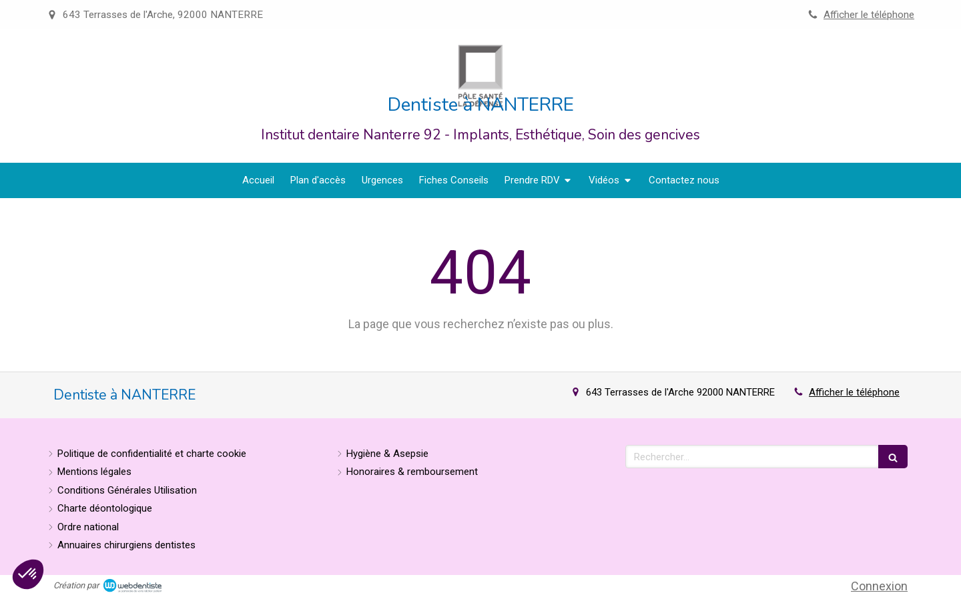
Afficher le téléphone (869, 15)
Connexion (879, 586)
